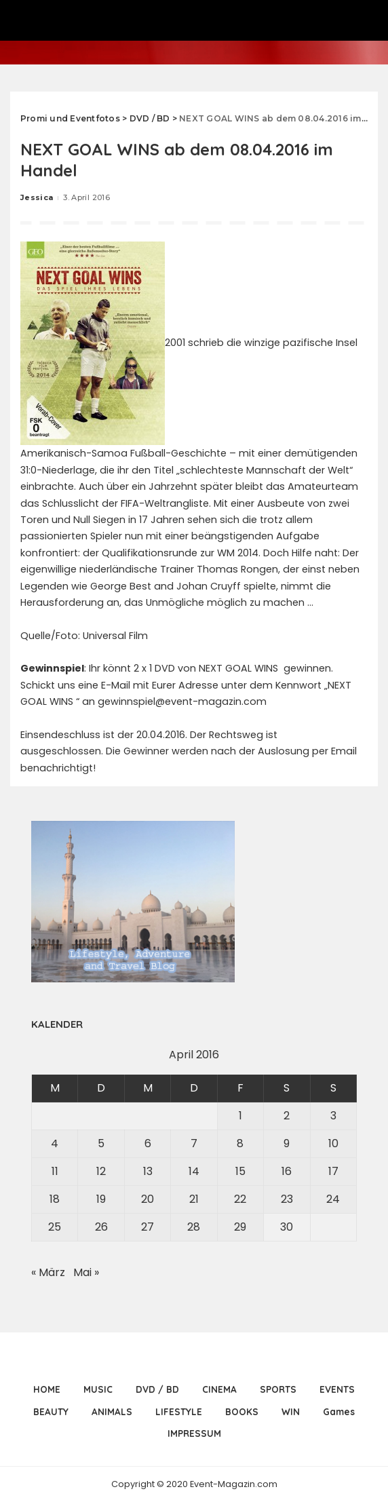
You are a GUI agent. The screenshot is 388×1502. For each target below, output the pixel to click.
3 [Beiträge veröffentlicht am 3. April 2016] (333, 1115)
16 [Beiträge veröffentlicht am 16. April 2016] (287, 1171)
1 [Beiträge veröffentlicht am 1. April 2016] (240, 1115)
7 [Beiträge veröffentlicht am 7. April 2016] (194, 1143)
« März (48, 1272)
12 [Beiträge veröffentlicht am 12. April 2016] (101, 1171)
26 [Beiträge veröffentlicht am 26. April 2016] (101, 1227)
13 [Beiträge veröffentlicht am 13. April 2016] (148, 1171)
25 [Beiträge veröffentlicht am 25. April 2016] (54, 1227)
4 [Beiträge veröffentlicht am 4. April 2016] (54, 1143)
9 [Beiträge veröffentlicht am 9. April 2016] (287, 1143)
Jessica (36, 197)
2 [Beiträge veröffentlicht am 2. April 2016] (287, 1115)
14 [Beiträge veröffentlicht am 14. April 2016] (194, 1171)
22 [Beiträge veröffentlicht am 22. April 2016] (240, 1199)
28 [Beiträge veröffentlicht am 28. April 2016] (193, 1227)
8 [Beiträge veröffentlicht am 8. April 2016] (240, 1143)
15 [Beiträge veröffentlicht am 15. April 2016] (240, 1171)
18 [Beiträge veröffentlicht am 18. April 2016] (55, 1199)
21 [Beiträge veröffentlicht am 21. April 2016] (194, 1199)
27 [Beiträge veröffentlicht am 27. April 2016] (147, 1227)
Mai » (86, 1272)
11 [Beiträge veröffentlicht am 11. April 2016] (55, 1171)
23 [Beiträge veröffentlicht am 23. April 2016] (287, 1199)
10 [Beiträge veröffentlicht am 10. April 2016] (333, 1143)
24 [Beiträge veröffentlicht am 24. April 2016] (333, 1199)
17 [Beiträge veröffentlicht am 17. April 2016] (333, 1171)
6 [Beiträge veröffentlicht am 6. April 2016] (147, 1143)
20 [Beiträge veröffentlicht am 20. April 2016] (147, 1199)
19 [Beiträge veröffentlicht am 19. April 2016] (101, 1199)
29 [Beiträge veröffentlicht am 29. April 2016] (240, 1227)
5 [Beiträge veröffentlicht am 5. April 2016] (101, 1143)
